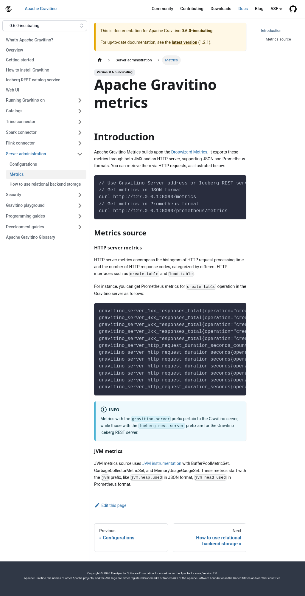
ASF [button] (274, 8)
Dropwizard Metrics (189, 152)
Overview (14, 50)
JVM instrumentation (161, 463)
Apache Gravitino (41, 8)
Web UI (12, 90)
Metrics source (278, 39)
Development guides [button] (25, 226)
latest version (184, 42)
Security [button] (13, 194)
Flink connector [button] (20, 143)
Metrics (17, 174)
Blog (259, 8)
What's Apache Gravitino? (29, 40)
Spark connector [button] (21, 132)
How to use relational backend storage (45, 184)
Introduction (271, 30)
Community (162, 8)
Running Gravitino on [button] (25, 100)
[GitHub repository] (293, 9)
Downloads (221, 8)
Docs (243, 8)
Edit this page (110, 505)
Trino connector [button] (20, 121)
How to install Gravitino (27, 70)
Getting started (20, 60)
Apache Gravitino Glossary (30, 237)
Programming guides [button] (25, 216)
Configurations (23, 164)
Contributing (191, 8)
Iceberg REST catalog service (33, 79)
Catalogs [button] (14, 110)
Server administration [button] (26, 153)
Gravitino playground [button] (25, 205)
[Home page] (99, 60)
